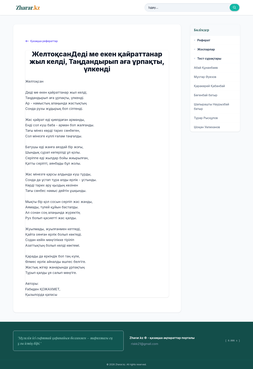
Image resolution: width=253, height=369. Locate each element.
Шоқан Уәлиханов (207, 127)
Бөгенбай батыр (206, 95)
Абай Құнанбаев (206, 68)
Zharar (28, 7)
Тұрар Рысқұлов (206, 118)
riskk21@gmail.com (144, 344)
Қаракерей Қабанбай (209, 86)
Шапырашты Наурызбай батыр (211, 106)
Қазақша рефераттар (41, 41)
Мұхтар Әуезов (205, 77)
